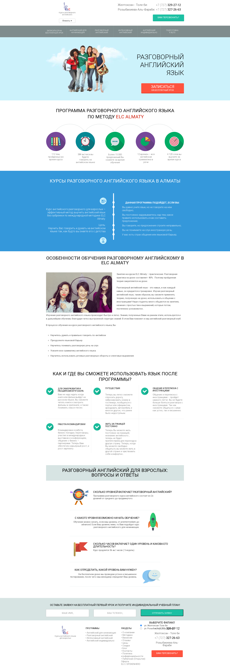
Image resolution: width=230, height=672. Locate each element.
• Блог (124, 648)
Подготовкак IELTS (172, 31)
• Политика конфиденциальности (132, 654)
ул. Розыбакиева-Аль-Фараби (159, 628)
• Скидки (125, 645)
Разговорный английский (102, 31)
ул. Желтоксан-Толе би (156, 626)
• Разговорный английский (99, 635)
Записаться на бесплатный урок (54, 31)
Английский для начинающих (78, 31)
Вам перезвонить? (168, 17)
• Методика (126, 635)
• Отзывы (126, 640)
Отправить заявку (162, 613)
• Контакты (126, 651)
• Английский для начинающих (101, 632)
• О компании (128, 632)
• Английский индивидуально (100, 640)
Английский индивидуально (149, 31)
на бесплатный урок (162, 88)
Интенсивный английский (125, 31)
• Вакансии (126, 637)
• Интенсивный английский (99, 638)
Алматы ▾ (67, 20)
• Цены (124, 643)
